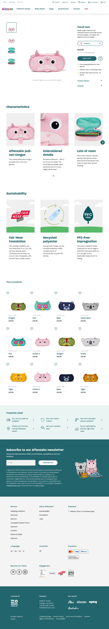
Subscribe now (48, 463)
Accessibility (60, 619)
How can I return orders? (50, 420)
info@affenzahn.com (13, 485)
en (16, 551)
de (11, 551)
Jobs (41, 519)
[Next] (102, 142)
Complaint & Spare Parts (20, 523)
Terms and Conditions (74, 616)
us (40, 551)
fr (20, 551)
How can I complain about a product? (85, 420)
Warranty (14, 515)
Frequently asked (14, 413)
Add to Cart (87, 58)
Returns (14, 519)
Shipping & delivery (18, 511)
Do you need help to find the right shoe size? (85, 428)
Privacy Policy (58, 616)
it (23, 551)
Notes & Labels (16, 534)
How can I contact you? (50, 427)
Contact (14, 530)
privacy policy (39, 485)
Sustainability (44, 511)
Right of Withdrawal (46, 619)
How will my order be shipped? (17, 420)
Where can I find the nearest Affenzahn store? (17, 428)
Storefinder (43, 515)
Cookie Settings (45, 616)
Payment (14, 527)
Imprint (87, 616)
